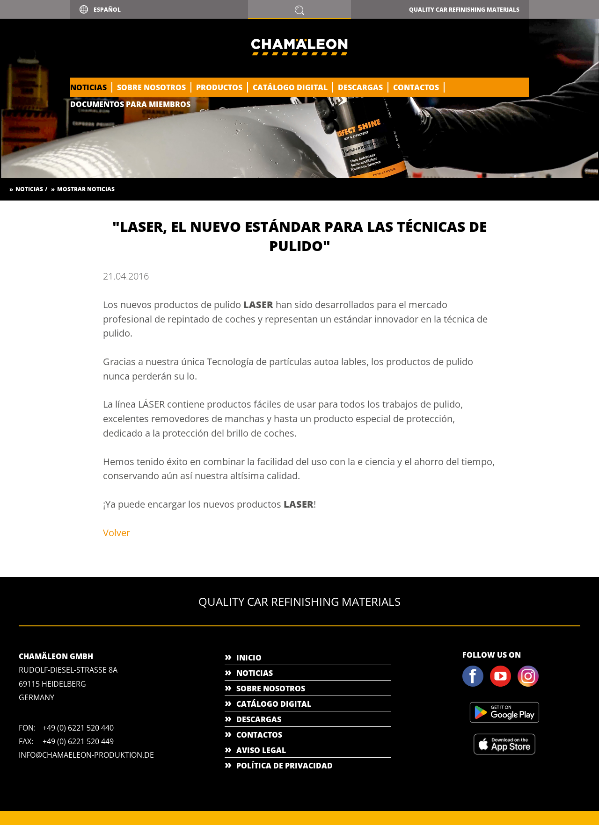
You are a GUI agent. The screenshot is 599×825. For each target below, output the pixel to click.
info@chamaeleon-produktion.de (86, 755)
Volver (116, 532)
